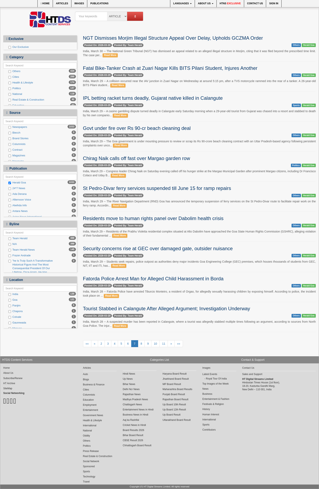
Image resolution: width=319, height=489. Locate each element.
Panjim (14, 305)
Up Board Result (171, 414)
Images (79, 3)
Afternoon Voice (19, 199)
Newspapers (17, 127)
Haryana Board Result (175, 373)
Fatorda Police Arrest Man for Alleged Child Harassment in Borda (153, 278)
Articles (62, 3)
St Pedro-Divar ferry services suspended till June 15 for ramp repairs (157, 188)
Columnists (16, 144)
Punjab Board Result (174, 394)
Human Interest (210, 414)
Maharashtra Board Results (177, 389)
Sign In (273, 3)
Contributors (209, 429)
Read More (110, 55)
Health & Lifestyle (20, 82)
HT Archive (9, 383)
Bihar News (129, 384)
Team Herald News (21, 249)
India (13, 294)
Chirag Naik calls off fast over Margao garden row (136, 158)
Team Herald (17, 238)
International (89, 425)
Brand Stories (18, 138)
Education (88, 399)
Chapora (15, 311)
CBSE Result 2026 (133, 440)
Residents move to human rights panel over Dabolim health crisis (153, 218)
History (206, 409)
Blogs (86, 379)
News (205, 388)
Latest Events (209, 374)
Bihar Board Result (133, 435)
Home (45, 3)
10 (155, 343)
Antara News (17, 211)
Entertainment (90, 410)
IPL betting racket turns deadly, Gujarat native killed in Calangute (153, 98)
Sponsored (89, 466)
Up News (128, 378)
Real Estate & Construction (26, 99)
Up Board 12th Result (174, 409)
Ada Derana (17, 194)
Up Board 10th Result (174, 404)
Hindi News (129, 373)
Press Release (91, 451)
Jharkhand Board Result (176, 378)
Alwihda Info (17, 205)
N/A (12, 244)
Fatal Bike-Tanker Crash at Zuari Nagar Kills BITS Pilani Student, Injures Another (170, 68)
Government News (93, 415)
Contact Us (255, 3)
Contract (15, 149)
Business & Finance (94, 384)
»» (178, 343)
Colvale (14, 317)
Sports (296, 105)
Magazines (16, 155)
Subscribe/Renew (12, 378)
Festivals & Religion (213, 404)
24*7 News (16, 188)
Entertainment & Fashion (215, 399)
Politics (14, 88)
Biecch (14, 132)
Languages (182, 3)
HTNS (230, 3)
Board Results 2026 (133, 430)
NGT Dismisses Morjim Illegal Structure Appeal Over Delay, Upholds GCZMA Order (173, 38)
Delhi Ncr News (131, 389)
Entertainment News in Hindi (138, 409)
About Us (205, 3)
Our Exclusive (18, 47)
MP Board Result (172, 384)
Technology (89, 476)
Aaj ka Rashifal (131, 420)
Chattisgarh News (132, 404)
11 (163, 343)
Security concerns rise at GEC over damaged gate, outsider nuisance (158, 248)
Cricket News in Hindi (134, 425)
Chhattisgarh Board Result (137, 445)
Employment (90, 404)
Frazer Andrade (19, 255)
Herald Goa (17, 182)
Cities (13, 77)
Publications (99, 3)
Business (207, 394)
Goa (12, 300)
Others (14, 71)
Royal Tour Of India (216, 378)
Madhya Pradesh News (135, 399)
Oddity (86, 435)
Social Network (91, 461)
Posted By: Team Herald (128, 45)
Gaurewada (17, 322)
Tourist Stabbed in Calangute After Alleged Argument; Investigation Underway (166, 308)
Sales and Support (252, 374)
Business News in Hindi (135, 414)
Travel (86, 481)
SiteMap (7, 388)
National (15, 94)
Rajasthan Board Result (175, 399)
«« (87, 343)
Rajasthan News (131, 394)
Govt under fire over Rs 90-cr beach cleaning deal (137, 128)
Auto (85, 374)
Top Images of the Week (215, 383)
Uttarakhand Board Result (177, 420)
